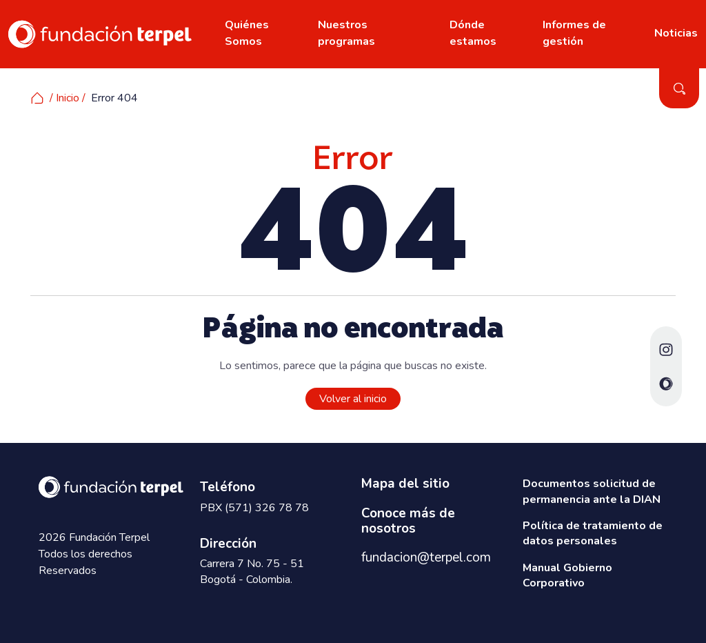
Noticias (676, 33)
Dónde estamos (473, 33)
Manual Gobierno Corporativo (567, 575)
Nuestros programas (346, 33)
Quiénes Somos (247, 33)
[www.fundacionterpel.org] (100, 33)
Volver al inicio (353, 398)
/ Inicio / (57, 98)
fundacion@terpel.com (426, 557)
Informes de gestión (574, 33)
